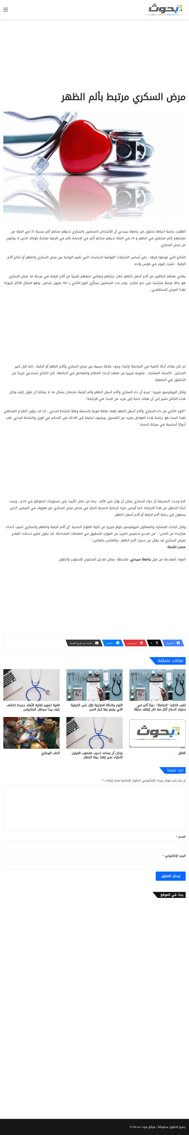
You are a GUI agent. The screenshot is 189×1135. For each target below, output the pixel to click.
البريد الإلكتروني (174, 856)
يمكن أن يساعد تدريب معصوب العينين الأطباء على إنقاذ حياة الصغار (97, 755)
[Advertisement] (94, 55)
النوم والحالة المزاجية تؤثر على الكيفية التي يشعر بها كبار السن (97, 707)
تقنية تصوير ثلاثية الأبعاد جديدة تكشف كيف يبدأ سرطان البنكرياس (33, 707)
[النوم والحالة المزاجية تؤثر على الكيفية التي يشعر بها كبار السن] (94, 685)
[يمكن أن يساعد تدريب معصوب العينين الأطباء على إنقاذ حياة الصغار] (94, 733)
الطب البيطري (50, 753)
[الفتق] (157, 733)
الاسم (181, 837)
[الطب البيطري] (31, 733)
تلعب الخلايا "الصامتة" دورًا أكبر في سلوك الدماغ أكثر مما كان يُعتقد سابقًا (160, 707)
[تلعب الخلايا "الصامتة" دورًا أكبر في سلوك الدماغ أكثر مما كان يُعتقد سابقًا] (157, 685)
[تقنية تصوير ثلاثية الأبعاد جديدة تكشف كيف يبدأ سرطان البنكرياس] (31, 685)
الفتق (182, 753)
